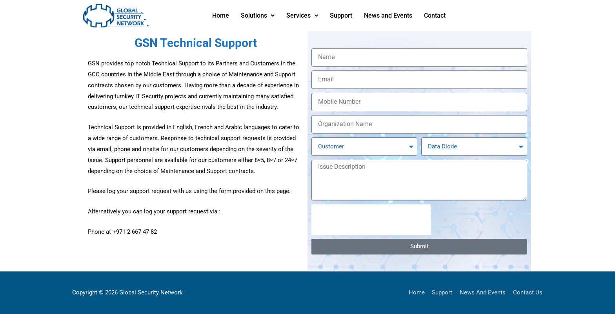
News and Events (388, 15)
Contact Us (528, 292)
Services (302, 15)
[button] (257, 16)
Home (220, 15)
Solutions (258, 15)
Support (341, 15)
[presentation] (371, 219)
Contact (435, 15)
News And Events (483, 292)
